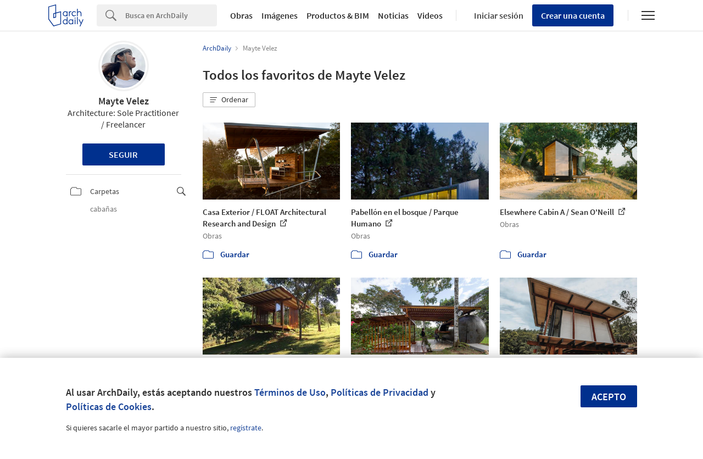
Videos (430, 15)
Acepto (609, 396)
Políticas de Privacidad (379, 392)
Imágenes (279, 15)
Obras (241, 15)
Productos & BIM (337, 15)
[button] (229, 100)
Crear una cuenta (573, 15)
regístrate (245, 428)
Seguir (123, 154)
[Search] (171, 15)
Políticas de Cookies (109, 406)
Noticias (393, 15)
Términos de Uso (290, 392)
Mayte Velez (123, 101)
